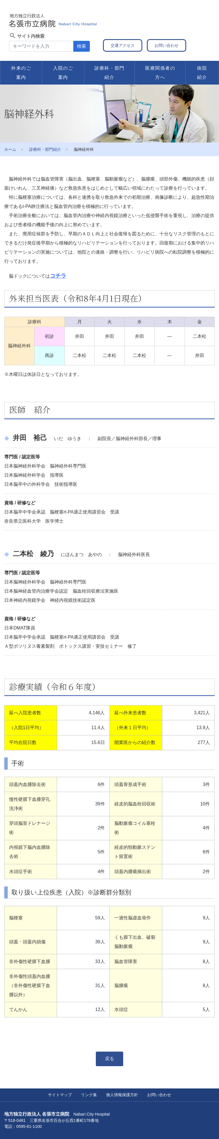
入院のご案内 (63, 73)
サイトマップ (60, 1094)
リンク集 (89, 1094)
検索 (81, 46)
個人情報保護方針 (122, 1094)
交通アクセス (123, 45)
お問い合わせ (167, 45)
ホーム (10, 149)
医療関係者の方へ (160, 73)
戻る (109, 1058)
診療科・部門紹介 (109, 73)
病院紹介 (202, 73)
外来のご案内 (21, 73)
